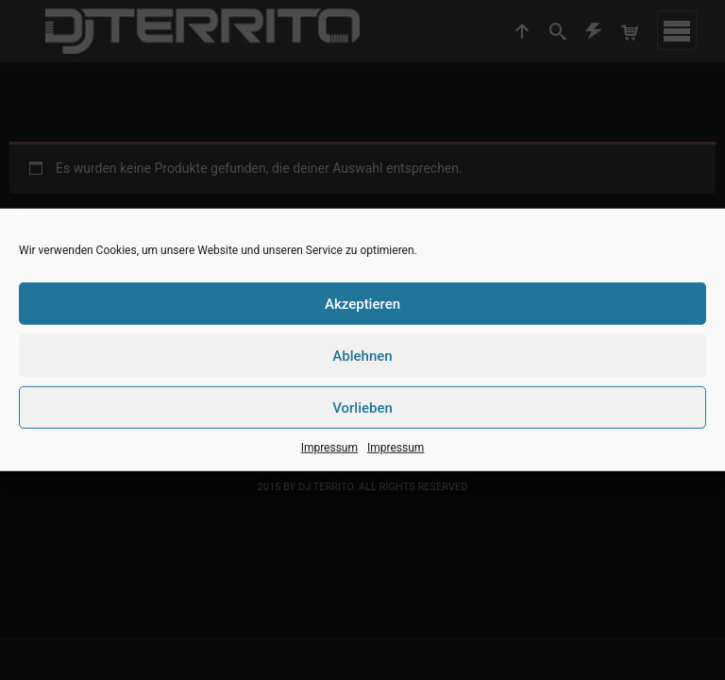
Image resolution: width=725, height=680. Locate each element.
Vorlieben (362, 407)
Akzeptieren (362, 303)
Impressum (329, 447)
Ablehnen (362, 355)
